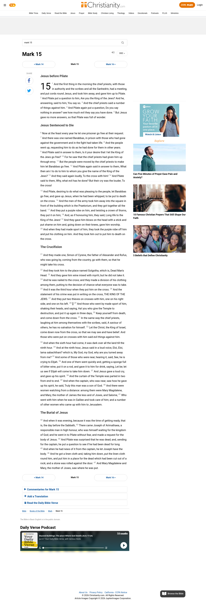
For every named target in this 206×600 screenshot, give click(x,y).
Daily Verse (46, 13)
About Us (83, 592)
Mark (50, 511)
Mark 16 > (110, 64)
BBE (122, 53)
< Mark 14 (38, 64)
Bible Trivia (33, 13)
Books (37, 511)
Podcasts (155, 13)
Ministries (175, 13)
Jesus (72, 13)
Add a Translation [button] (36, 496)
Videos (131, 13)
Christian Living (107, 13)
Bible (24, 511)
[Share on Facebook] (29, 81)
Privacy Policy (96, 592)
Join (187, 5)
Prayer (81, 13)
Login (200, 5)
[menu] (5, 6)
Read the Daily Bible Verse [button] (41, 502)
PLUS (164, 13)
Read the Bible (61, 13)
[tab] (74, 489)
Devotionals (142, 13)
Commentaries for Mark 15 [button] (41, 489)
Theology (121, 13)
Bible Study (92, 13)
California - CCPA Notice (116, 592)
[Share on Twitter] (29, 91)
